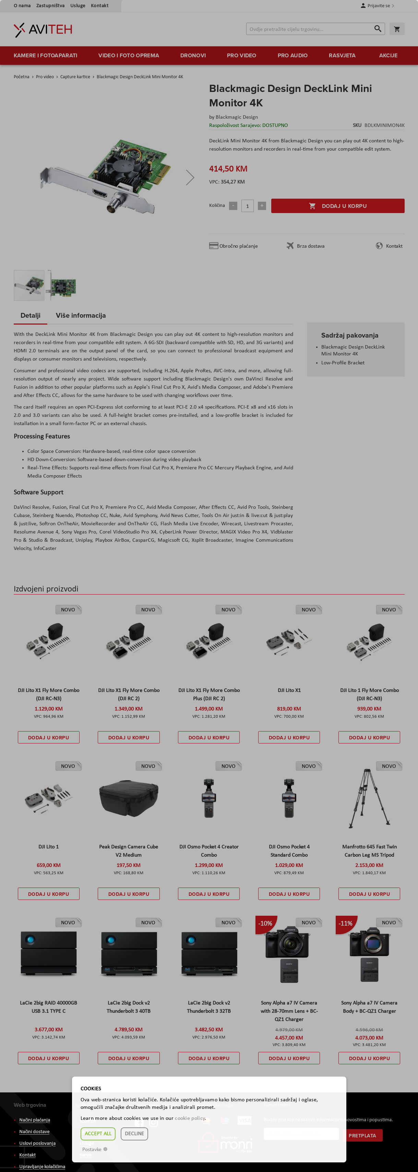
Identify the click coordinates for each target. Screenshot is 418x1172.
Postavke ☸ (95, 1149)
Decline (134, 1134)
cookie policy (190, 1118)
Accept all (98, 1134)
